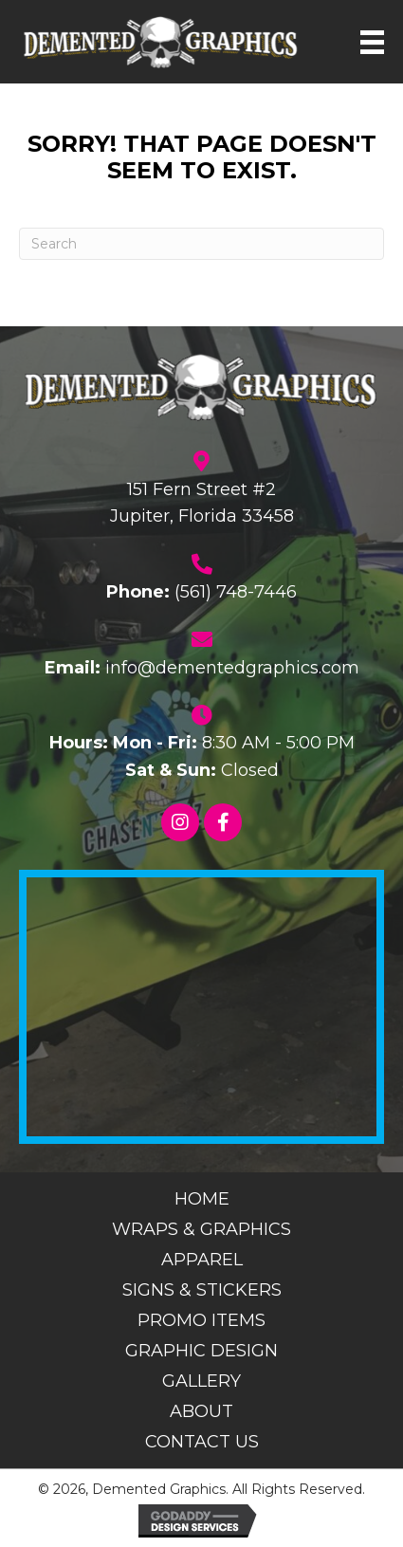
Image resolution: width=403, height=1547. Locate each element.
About (201, 1411)
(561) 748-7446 (235, 591)
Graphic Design (201, 1350)
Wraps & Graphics (201, 1229)
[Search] (201, 244)
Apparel (202, 1259)
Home (201, 1198)
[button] (180, 822)
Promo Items (201, 1320)
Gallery (201, 1381)
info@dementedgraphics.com (232, 667)
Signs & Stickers (202, 1290)
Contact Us (202, 1441)
